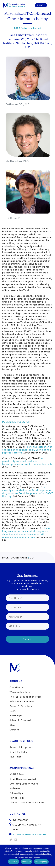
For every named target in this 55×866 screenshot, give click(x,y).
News (13, 710)
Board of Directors (21, 706)
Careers (14, 729)
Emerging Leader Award (24, 783)
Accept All (13, 862)
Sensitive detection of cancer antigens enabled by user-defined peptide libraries (27, 449)
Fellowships (16, 793)
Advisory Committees (22, 701)
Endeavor (15, 788)
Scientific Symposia (21, 720)
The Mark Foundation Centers (27, 802)
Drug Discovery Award (23, 779)
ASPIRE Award (18, 774)
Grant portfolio (18, 752)
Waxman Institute (20, 692)
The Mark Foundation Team (26, 696)
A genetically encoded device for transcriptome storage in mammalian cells (27, 461)
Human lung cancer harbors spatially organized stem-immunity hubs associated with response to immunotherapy (26, 532)
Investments (17, 756)
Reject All (26, 862)
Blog (12, 724)
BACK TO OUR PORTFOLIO (18, 557)
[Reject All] (51, 855)
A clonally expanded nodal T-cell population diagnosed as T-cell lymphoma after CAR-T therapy (27, 492)
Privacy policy (41, 862)
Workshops (16, 715)
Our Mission (17, 687)
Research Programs (21, 747)
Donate (41, 5)
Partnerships (17, 797)
